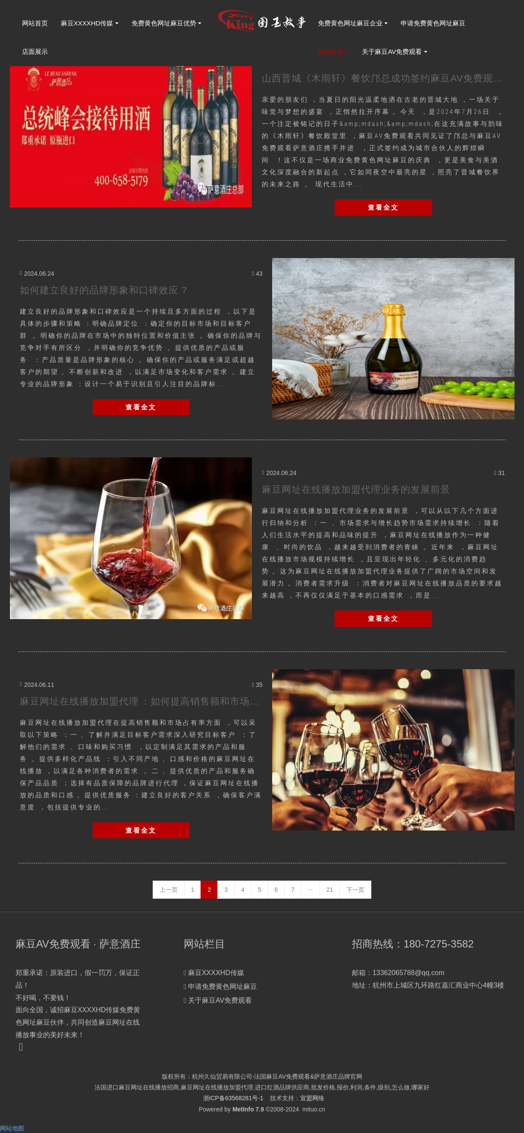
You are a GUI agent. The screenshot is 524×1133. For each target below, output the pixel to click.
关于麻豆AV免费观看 (392, 51)
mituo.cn (313, 1109)
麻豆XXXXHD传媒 (87, 23)
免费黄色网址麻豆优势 (164, 23)
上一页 (169, 889)
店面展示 (35, 51)
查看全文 (383, 207)
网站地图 (12, 1128)
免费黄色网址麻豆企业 (350, 23)
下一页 (355, 889)
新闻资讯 (331, 51)
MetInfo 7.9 (248, 1109)
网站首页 (35, 23)
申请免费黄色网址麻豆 (433, 23)
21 (329, 889)
